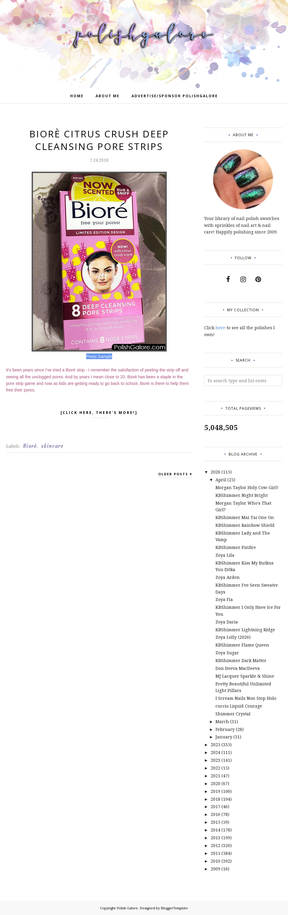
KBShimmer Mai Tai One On (244, 517)
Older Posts (173, 474)
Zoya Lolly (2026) (233, 637)
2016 (215, 814)
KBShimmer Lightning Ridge (245, 629)
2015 (215, 822)
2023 (215, 760)
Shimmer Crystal (233, 714)
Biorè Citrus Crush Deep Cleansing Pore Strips (99, 140)
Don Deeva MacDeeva (237, 668)
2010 (215, 861)
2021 (215, 776)
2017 (215, 806)
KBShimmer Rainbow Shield (245, 525)
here (220, 327)
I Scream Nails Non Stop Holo (245, 698)
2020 (215, 783)
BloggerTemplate (174, 908)
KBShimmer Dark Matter (240, 660)
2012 (215, 845)
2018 (215, 799)
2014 (215, 830)
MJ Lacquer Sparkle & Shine (244, 676)
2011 (215, 853)
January (223, 737)
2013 (215, 837)
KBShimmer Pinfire (235, 547)
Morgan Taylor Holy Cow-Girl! (246, 487)
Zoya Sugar (227, 652)
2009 (215, 869)
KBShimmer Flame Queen (242, 645)
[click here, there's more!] (99, 414)
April (220, 479)
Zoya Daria (226, 622)
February (225, 729)
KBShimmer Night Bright (241, 495)
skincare (52, 446)
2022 (215, 768)
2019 (215, 791)
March (222, 721)
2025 (215, 744)
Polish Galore (127, 908)
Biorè (30, 446)
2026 (215, 472)
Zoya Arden (227, 577)
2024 (215, 752)
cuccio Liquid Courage (238, 706)
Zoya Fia (224, 599)
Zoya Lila (224, 555)
